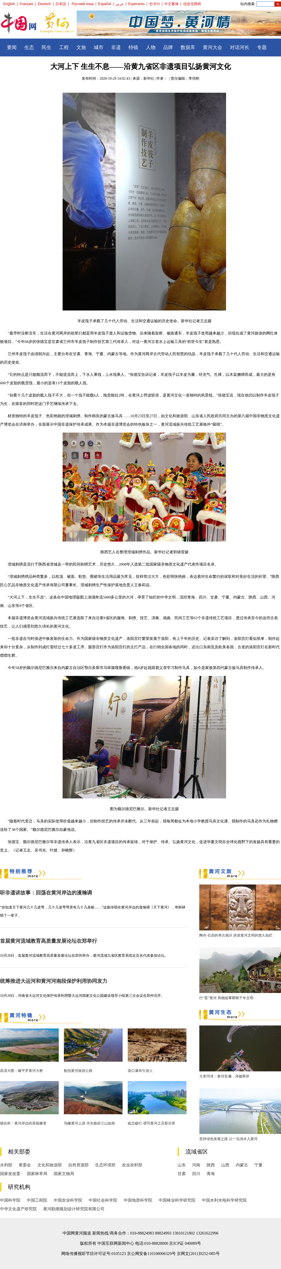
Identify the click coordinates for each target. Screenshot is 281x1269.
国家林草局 (37, 1173)
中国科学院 (10, 1200)
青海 (211, 1173)
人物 (151, 47)
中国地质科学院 (138, 1200)
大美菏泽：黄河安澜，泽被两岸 (224, 1076)
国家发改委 (10, 1173)
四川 (196, 1173)
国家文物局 (64, 1173)
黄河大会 (212, 47)
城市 (98, 47)
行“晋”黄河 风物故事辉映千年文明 (226, 998)
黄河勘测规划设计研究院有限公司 (73, 1209)
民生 (46, 47)
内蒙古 (242, 1165)
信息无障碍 (192, 4)
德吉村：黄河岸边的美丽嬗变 (23, 1123)
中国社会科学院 (103, 1200)
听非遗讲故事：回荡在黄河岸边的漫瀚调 (46, 892)
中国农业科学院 (68, 1200)
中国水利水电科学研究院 (224, 1200)
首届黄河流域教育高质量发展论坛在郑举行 (48, 941)
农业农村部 (132, 1165)
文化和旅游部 (49, 1165)
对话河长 (239, 47)
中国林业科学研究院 (177, 1200)
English (9, 4)
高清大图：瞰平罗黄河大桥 (21, 1071)
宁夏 (258, 1165)
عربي (119, 4)
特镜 (133, 47)
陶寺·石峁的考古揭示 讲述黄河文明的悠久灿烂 (236, 935)
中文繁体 (171, 4)
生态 (29, 47)
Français (26, 4)
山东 (182, 1165)
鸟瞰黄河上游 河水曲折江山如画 (89, 1123)
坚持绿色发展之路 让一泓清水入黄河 (228, 1139)
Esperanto (136, 4)
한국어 (154, 4)
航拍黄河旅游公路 (78, 1071)
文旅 (81, 47)
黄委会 (25, 1165)
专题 (262, 47)
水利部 (6, 1165)
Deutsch (44, 4)
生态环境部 (105, 1165)
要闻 (12, 47)
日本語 (60, 4)
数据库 (188, 47)
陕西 (211, 1165)
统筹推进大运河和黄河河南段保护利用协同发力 (53, 981)
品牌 (168, 47)
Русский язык (83, 4)
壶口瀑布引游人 (140, 1071)
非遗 (116, 47)
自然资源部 (78, 1165)
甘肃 (182, 1173)
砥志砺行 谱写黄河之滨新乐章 (151, 1123)
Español (104, 4)
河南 (196, 1165)
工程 (64, 47)
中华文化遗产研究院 (18, 1209)
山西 (225, 1165)
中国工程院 (37, 1200)
